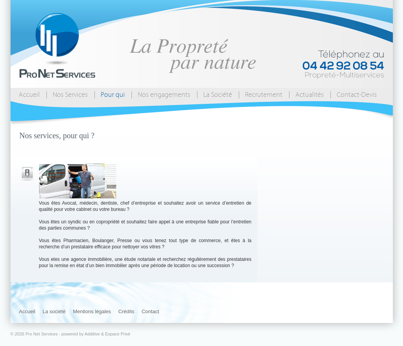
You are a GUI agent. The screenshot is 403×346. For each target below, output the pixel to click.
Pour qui (113, 95)
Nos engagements (164, 95)
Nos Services (70, 95)
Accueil (29, 95)
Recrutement (263, 95)
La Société (217, 95)
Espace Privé (117, 334)
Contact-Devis (357, 95)
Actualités (309, 95)
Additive (92, 334)
